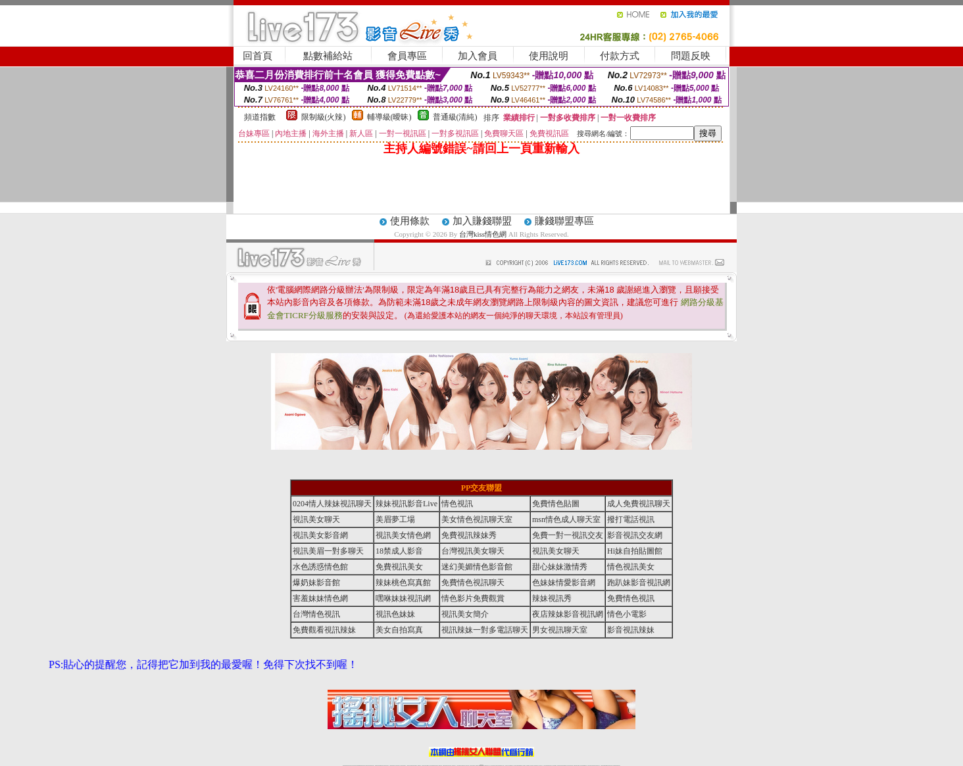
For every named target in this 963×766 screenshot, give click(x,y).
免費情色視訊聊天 (473, 582)
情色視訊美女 (630, 566)
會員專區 (407, 56)
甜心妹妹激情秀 (559, 566)
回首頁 (257, 56)
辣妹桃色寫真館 (403, 582)
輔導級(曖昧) (389, 117)
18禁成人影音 (399, 551)
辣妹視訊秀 (552, 598)
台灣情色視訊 (316, 614)
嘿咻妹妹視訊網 (403, 598)
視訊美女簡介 (465, 614)
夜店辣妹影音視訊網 (567, 614)
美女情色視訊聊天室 (476, 519)
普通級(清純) (455, 117)
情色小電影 (627, 614)
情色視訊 (457, 503)
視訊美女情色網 (403, 535)
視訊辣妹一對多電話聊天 (484, 629)
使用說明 (548, 56)
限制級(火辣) (323, 117)
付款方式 (619, 56)
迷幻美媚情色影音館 (476, 566)
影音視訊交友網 (634, 535)
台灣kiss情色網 (482, 234)
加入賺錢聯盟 (482, 221)
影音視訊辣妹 (630, 629)
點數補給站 (328, 56)
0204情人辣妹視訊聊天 (332, 503)
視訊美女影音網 (320, 535)
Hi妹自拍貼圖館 (634, 551)
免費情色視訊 (630, 598)
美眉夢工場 (395, 519)
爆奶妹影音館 (316, 582)
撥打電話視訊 (630, 519)
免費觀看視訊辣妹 (324, 629)
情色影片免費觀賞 (473, 598)
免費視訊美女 (399, 566)
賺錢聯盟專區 (564, 221)
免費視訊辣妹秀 (469, 535)
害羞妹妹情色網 (320, 598)
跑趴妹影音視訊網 (638, 582)
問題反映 (690, 56)
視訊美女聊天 (316, 519)
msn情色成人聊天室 (566, 519)
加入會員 (477, 56)
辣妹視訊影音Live (406, 503)
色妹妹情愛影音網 (563, 582)
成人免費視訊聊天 (638, 503)
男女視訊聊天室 (559, 629)
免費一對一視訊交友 (567, 535)
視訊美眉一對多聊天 (328, 551)
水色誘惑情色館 (320, 566)
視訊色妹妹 (395, 614)
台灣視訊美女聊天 (473, 551)
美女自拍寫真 (399, 629)
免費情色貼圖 (556, 503)
